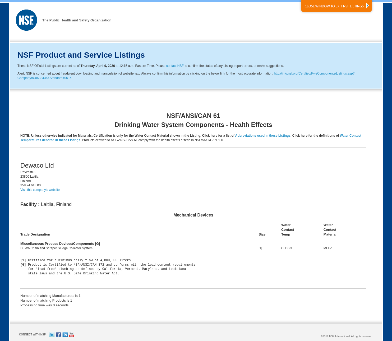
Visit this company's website (40, 190)
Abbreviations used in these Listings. (263, 135)
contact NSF (175, 66)
